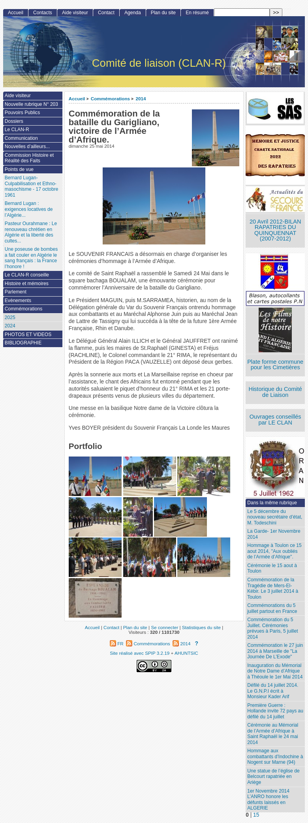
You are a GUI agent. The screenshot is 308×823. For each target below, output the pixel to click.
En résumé (197, 12)
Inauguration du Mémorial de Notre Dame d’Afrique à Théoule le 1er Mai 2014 (274, 671)
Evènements (18, 300)
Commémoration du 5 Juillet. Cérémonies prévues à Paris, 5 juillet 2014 (272, 628)
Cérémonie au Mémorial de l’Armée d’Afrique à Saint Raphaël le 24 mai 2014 (272, 733)
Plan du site (163, 12)
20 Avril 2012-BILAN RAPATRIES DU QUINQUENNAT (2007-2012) (275, 230)
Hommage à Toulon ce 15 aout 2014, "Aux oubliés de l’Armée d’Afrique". (274, 551)
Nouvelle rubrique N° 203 (31, 104)
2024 (10, 326)
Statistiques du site (201, 627)
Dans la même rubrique (272, 502)
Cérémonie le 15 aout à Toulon (272, 568)
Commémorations (110, 98)
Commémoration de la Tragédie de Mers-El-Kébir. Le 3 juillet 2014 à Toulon (272, 588)
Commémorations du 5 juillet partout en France (272, 608)
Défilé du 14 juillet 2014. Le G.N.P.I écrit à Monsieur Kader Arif (272, 690)
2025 (10, 317)
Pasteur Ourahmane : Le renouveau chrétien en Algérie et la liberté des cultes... (31, 232)
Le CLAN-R (17, 129)
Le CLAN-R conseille (27, 275)
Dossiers (14, 121)
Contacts (42, 12)
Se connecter (164, 627)
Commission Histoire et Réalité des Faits (29, 158)
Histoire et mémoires (27, 283)
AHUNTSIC (186, 653)
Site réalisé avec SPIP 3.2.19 (139, 653)
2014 (140, 98)
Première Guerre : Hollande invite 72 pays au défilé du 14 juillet (275, 711)
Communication (21, 138)
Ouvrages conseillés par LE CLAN (275, 419)
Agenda (132, 12)
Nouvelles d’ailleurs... (27, 146)
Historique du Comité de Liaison (275, 392)
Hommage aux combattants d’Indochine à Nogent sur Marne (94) (275, 756)
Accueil (77, 98)
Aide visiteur (75, 12)
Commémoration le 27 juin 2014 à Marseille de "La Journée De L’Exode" (275, 651)
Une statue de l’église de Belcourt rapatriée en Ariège (273, 776)
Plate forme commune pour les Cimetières (275, 364)
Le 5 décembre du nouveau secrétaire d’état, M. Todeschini (274, 517)
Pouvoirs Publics (22, 112)
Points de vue (19, 169)
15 (256, 815)
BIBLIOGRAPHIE (23, 343)
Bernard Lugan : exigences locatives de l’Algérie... (29, 209)
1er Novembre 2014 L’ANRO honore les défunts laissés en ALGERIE (268, 799)
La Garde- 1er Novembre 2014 (273, 534)
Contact (106, 12)
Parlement (15, 292)
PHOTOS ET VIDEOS (28, 334)
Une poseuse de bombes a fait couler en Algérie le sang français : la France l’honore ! (31, 257)
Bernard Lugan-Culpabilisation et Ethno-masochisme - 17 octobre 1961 (31, 186)
